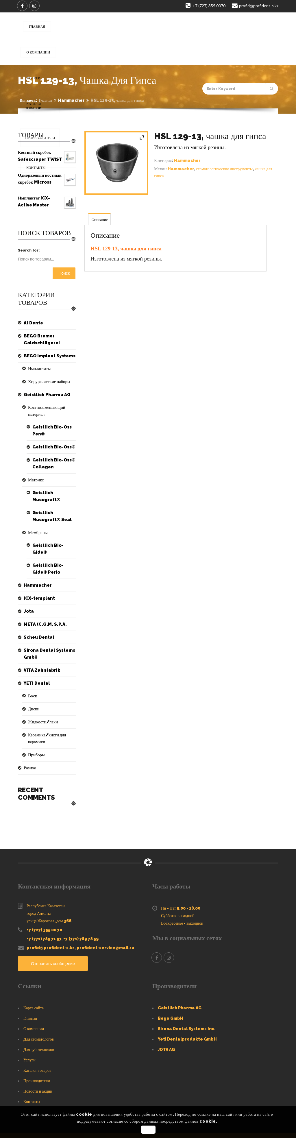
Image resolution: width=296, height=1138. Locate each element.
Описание (99, 219)
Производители (36, 1053)
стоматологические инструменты (224, 169)
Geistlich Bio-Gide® (51, 531)
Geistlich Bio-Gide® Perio (51, 547)
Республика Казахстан (46, 878)
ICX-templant (37, 577)
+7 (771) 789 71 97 (44, 911)
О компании (33, 1001)
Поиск (64, 273)
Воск (31, 675)
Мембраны (36, 519)
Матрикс (34, 473)
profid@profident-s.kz (51, 920)
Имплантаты (37, 369)
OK (148, 1129)
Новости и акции (37, 1063)
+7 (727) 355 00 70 (44, 902)
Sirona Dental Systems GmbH (45, 632)
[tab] (100, 219)
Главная (45, 100)
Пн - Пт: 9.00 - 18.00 (180, 880)
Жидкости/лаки (40, 701)
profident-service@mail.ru (105, 920)
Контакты (31, 1074)
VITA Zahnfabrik (39, 649)
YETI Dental (35, 662)
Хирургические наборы (45, 382)
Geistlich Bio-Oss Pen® (49, 423)
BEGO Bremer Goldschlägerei (39, 339)
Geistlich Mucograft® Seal (53, 502)
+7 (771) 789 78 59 (81, 911)
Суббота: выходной (178, 888)
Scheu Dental (37, 616)
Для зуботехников (38, 1021)
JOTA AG (166, 1021)
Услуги (29, 1032)
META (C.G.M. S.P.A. (41, 603)
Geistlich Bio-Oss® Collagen (50, 456)
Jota (28, 590)
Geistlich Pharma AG (43, 395)
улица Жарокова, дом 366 (49, 893)
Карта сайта (33, 980)
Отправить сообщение (55, 936)
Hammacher (71, 100)
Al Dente (32, 323)
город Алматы (39, 885)
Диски (32, 688)
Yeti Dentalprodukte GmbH (187, 1011)
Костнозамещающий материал (50, 407)
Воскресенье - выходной (182, 895)
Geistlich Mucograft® (53, 486)
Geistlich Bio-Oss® (50, 440)
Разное (29, 740)
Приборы (35, 727)
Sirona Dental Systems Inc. (186, 1001)
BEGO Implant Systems (45, 356)
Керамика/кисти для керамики (51, 714)
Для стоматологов (38, 1011)
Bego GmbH (170, 990)
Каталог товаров (37, 1042)
